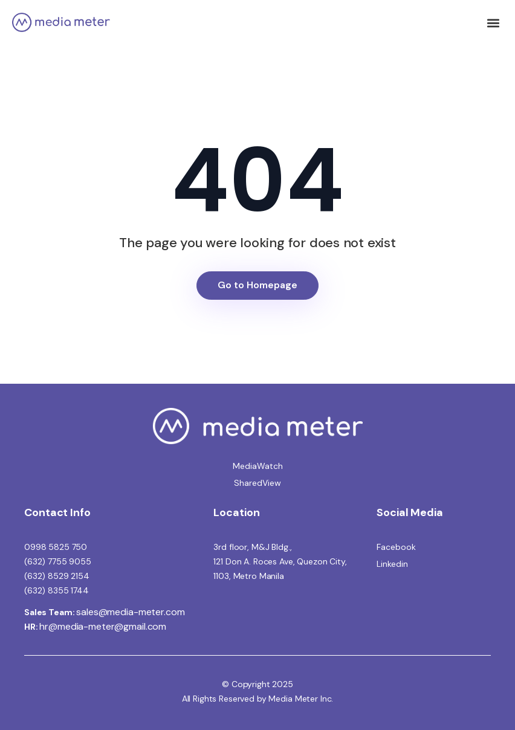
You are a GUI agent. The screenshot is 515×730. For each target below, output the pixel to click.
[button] (493, 23)
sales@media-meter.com (130, 612)
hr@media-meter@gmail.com (102, 626)
